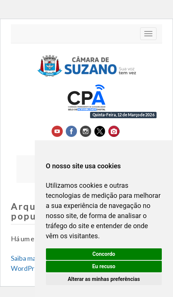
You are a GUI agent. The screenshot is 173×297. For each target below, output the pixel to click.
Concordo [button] (103, 254)
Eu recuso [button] (103, 266)
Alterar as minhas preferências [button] (104, 279)
